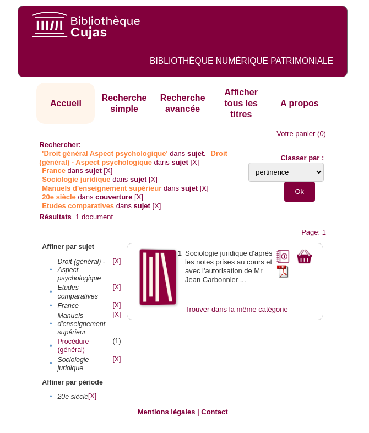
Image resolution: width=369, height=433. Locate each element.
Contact (214, 412)
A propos (299, 103)
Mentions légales (167, 412)
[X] (194, 162)
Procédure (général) (73, 346)
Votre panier (295, 133)
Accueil (66, 103)
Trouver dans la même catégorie (236, 309)
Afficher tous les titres (241, 103)
